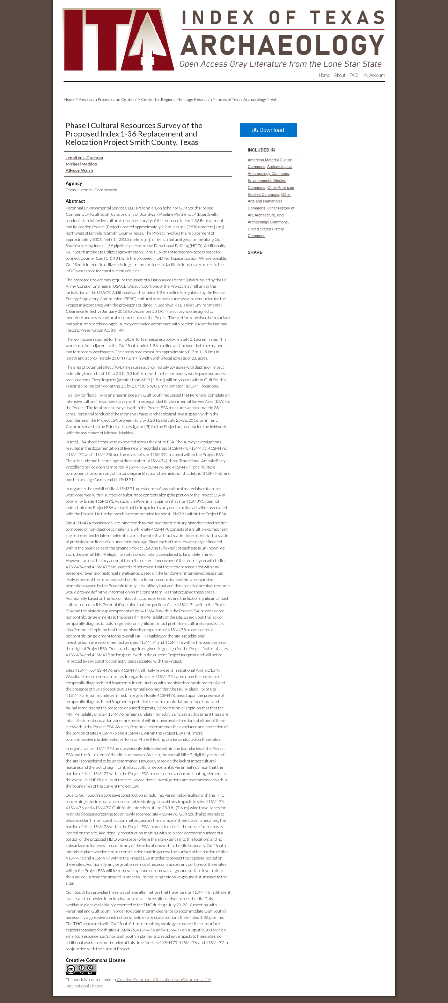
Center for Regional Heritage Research (177, 99)
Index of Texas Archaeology (241, 99)
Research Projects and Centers (108, 99)
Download (268, 130)
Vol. (274, 99)
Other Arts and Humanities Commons (269, 201)
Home (69, 99)
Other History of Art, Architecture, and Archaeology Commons (271, 215)
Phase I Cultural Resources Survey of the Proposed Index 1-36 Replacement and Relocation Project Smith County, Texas (134, 133)
